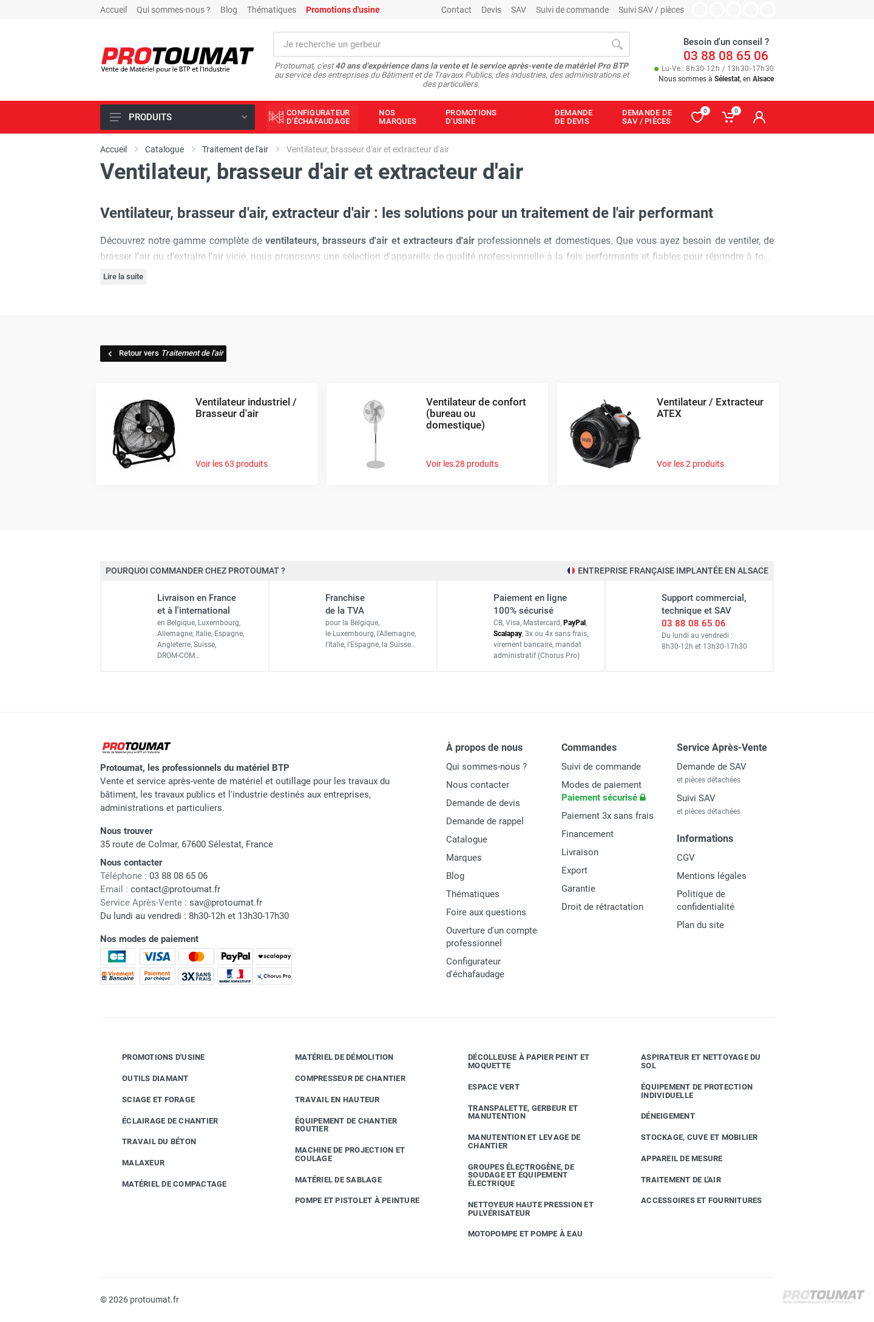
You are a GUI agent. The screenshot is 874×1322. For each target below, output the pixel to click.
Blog (228, 9)
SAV (518, 9)
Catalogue (466, 839)
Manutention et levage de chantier (515, 1141)
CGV (686, 857)
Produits (178, 117)
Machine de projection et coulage (341, 1154)
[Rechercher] (617, 44)
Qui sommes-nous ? (174, 9)
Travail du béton (150, 1142)
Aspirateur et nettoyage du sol (692, 1061)
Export (574, 870)
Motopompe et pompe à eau (516, 1234)
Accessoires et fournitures (692, 1201)
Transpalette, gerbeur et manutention (514, 1112)
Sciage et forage (149, 1100)
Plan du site (700, 925)
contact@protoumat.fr (175, 889)
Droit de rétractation (602, 906)
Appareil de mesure (673, 1159)
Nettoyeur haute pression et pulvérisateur (522, 1209)
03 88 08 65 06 (725, 56)
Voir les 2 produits (690, 464)
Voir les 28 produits (462, 464)
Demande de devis (483, 803)
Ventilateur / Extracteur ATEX (710, 407)
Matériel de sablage (329, 1179)
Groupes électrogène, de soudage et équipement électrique (512, 1175)
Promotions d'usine (154, 1057)
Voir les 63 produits (231, 464)
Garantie (578, 888)
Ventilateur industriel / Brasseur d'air (246, 407)
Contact (456, 9)
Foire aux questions (486, 912)
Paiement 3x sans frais (607, 815)
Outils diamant (146, 1079)
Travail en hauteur (328, 1100)
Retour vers (164, 353)
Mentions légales (712, 875)
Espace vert (485, 1087)
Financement (587, 834)
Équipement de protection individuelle (688, 1091)
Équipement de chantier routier (337, 1125)
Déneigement (659, 1116)
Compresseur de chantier (341, 1079)
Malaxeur (134, 1163)
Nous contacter (477, 784)
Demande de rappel (485, 821)
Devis (491, 9)
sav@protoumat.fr (225, 902)
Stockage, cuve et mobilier (690, 1137)
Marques (464, 857)
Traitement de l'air (672, 1179)
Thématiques (271, 9)
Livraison (579, 852)
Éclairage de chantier (161, 1120)
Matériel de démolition (335, 1057)
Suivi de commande (572, 9)
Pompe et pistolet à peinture (348, 1201)
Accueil (113, 9)
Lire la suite (123, 276)
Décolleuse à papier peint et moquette (519, 1061)
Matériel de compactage (165, 1184)
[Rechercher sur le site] (439, 44)
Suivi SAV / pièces (651, 9)
